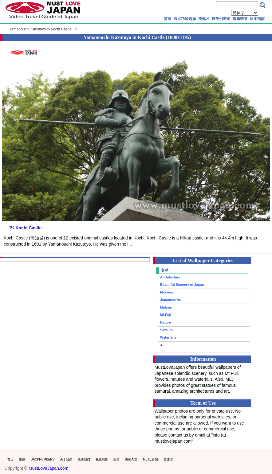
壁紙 (22, 459)
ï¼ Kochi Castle (25, 227)
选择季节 (240, 19)
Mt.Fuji (165, 315)
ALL (163, 345)
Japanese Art (171, 299)
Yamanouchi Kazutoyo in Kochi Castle (40, 29)
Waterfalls (168, 337)
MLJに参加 (150, 459)
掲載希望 (131, 459)
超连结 (168, 459)
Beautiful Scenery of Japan (182, 284)
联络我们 (84, 459)
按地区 (203, 19)
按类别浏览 (221, 19)
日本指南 (257, 19)
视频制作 (102, 459)
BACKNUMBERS (42, 459)
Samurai (167, 330)
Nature (165, 322)
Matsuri (166, 307)
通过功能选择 (185, 19)
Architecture (170, 277)
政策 (116, 459)
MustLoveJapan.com (48, 468)
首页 (167, 19)
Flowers (166, 292)
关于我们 (66, 459)
